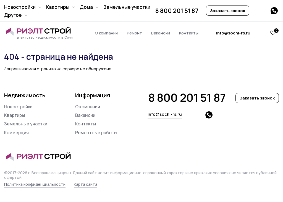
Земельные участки (126, 7)
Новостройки (20, 7)
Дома (86, 7)
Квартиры (57, 7)
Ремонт (134, 33)
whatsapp (274, 10)
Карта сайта (85, 184)
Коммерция (16, 133)
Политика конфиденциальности (34, 184)
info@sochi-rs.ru (233, 33)
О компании (106, 33)
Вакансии (160, 33)
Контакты (188, 33)
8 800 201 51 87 (176, 11)
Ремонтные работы (96, 133)
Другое (13, 15)
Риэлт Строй (40, 31)
